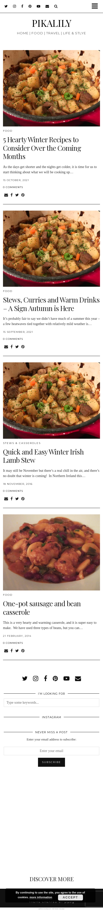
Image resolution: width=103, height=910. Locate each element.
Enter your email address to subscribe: (51, 739)
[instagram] (14, 6)
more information (41, 897)
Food (7, 130)
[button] (96, 6)
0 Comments (13, 187)
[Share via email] (6, 195)
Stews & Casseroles (22, 443)
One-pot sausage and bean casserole (42, 608)
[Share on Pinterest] (23, 195)
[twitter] (6, 6)
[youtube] (38, 6)
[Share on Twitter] (17, 195)
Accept (70, 897)
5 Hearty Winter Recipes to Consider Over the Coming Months (42, 148)
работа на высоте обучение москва (51, 909)
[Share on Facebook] (11, 195)
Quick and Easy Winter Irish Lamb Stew (43, 456)
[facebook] (22, 6)
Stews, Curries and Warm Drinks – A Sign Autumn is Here (51, 304)
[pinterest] (30, 6)
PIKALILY (51, 23)
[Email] (47, 6)
